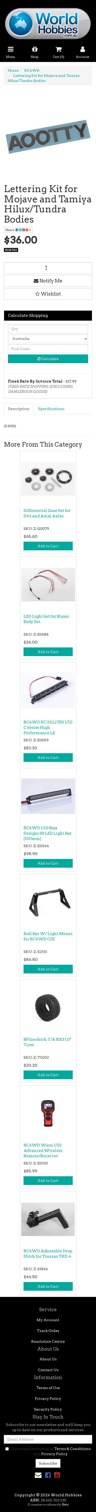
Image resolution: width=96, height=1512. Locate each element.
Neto (65, 1504)
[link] (48, 1475)
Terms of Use (48, 1388)
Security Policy (48, 1409)
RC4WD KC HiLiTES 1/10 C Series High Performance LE (48, 727)
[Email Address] (48, 1439)
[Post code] (48, 348)
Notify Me (48, 281)
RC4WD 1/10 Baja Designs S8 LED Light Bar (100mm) (48, 833)
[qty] (48, 328)
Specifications (51, 409)
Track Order (48, 1331)
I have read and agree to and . (48, 1451)
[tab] (19, 408)
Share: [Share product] (18, 230)
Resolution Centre (48, 1341)
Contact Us (48, 1370)
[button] (48, 294)
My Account (48, 1320)
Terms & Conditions (72, 1449)
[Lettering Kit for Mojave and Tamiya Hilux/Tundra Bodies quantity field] (48, 268)
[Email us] (38, 1475)
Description (18, 409)
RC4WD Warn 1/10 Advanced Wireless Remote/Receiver (43, 1150)
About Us (48, 1359)
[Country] (48, 338)
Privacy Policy (48, 1398)
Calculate (48, 359)
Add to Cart (48, 546)
